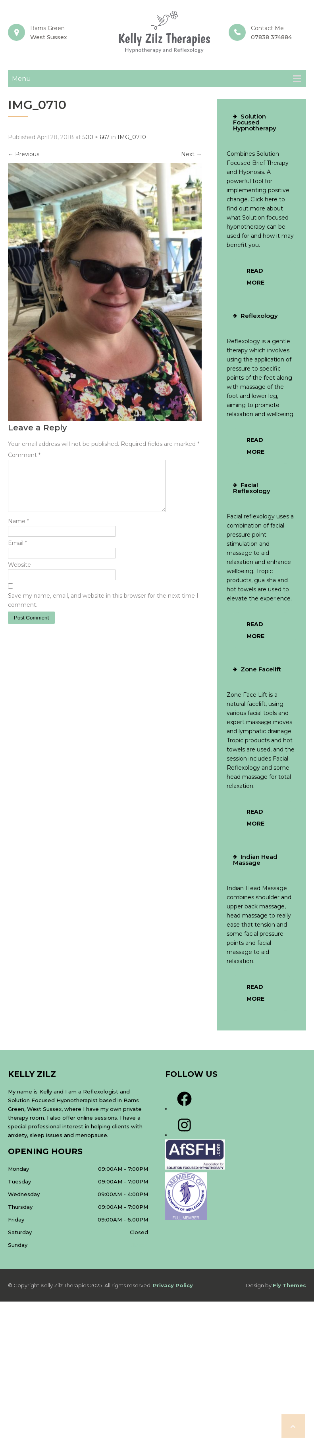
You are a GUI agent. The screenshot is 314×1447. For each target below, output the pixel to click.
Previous (23, 154)
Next (191, 154)
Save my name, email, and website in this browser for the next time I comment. (103, 610)
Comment (24, 455)
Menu (21, 78)
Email (17, 552)
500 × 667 (96, 137)
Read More (255, 276)
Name (18, 530)
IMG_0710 (132, 137)
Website (19, 574)
